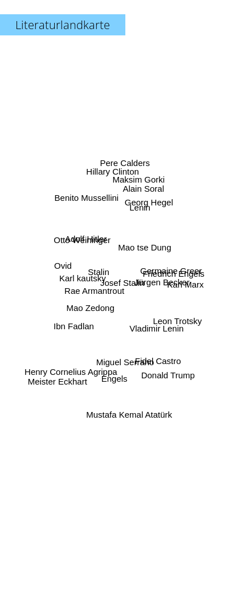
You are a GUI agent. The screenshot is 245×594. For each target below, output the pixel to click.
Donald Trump (169, 375)
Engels (113, 377)
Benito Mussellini (85, 195)
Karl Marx (188, 283)
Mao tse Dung (144, 245)
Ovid (66, 266)
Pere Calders (126, 166)
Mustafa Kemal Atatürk (130, 410)
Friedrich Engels (175, 269)
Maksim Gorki (138, 179)
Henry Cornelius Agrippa (70, 372)
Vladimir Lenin (156, 331)
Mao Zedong (89, 303)
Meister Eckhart (57, 380)
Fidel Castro (158, 365)
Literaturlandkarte (62, 25)
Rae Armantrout (96, 291)
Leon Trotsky (178, 322)
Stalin (97, 272)
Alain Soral (145, 191)
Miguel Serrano (125, 362)
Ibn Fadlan (74, 326)
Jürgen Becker (160, 282)
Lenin (138, 206)
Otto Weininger (81, 242)
